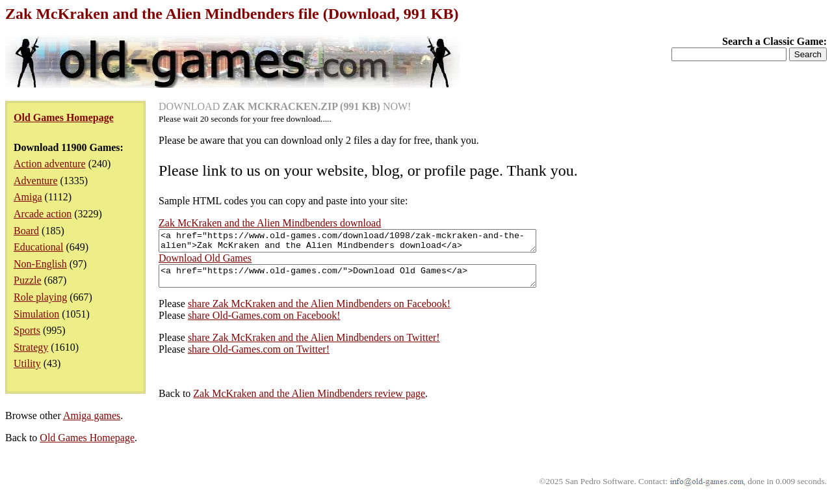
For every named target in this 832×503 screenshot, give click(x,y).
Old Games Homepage (87, 445)
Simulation (36, 313)
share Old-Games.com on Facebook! (264, 323)
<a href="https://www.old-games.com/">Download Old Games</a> (370, 281)
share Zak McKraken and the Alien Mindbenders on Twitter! (314, 345)
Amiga (28, 196)
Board (26, 230)
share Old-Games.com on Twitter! (259, 356)
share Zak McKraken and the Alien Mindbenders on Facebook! (319, 311)
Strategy (31, 347)
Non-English (40, 263)
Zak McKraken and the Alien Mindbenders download (270, 222)
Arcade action (43, 213)
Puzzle (28, 280)
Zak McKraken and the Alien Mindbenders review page (309, 401)
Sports (27, 330)
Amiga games (91, 423)
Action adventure (50, 163)
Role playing (40, 297)
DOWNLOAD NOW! (285, 106)
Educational (38, 246)
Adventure (36, 180)
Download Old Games (205, 261)
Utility (27, 363)
